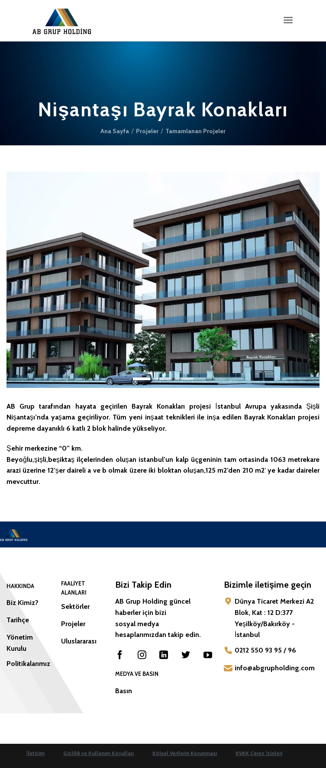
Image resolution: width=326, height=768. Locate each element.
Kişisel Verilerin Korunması (184, 753)
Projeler (147, 131)
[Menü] (288, 20)
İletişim (35, 753)
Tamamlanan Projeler (195, 131)
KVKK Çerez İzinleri (259, 753)
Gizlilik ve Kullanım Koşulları (98, 753)
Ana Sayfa (114, 131)
